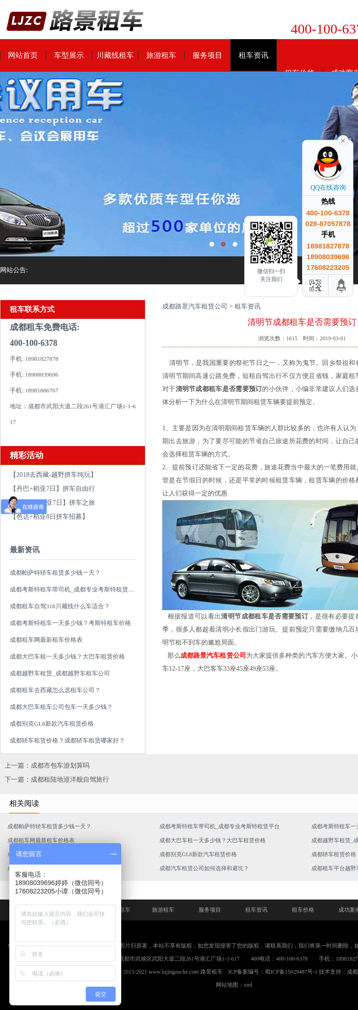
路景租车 (211, 972)
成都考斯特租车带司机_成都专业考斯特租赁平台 (75, 589)
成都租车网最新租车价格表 (46, 639)
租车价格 (303, 910)
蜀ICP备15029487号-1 (291, 972)
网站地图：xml (234, 985)
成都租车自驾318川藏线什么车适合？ (60, 606)
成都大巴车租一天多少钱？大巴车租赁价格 (67, 656)
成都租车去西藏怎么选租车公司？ (55, 690)
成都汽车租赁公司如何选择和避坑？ (204, 868)
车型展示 (69, 55)
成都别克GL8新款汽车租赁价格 (52, 723)
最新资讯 (25, 550)
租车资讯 (253, 55)
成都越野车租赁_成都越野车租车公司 (60, 673)
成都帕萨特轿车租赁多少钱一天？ (55, 572)
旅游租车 (161, 55)
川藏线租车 (115, 55)
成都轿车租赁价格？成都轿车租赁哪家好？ (67, 740)
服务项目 (207, 55)
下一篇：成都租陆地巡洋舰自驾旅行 (57, 779)
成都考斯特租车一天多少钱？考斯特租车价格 (70, 622)
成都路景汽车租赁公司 (194, 306)
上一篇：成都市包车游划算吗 (47, 765)
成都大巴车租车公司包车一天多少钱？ (61, 706)
